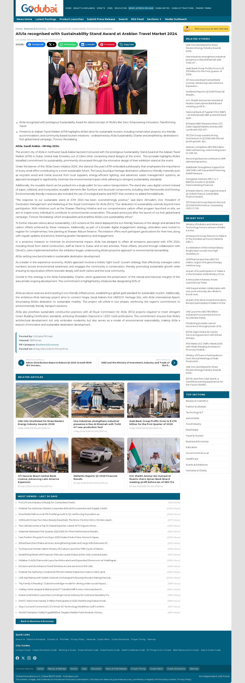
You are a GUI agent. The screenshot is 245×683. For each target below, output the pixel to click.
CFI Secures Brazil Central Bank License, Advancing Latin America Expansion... (204, 83)
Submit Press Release (101, 19)
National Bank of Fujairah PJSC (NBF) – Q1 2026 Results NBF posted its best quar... (206, 115)
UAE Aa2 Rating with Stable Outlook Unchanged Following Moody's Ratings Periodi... (65, 577)
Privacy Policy (78, 639)
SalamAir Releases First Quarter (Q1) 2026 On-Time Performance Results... (59, 531)
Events (101, 8)
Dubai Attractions (183, 8)
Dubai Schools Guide (88, 650)
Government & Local (197, 453)
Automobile (192, 418)
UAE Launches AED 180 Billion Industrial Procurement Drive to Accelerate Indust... (203, 314)
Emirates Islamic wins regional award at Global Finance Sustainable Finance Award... (206, 193)
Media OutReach (176, 19)
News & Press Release (141, 8)
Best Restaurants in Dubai (186, 650)
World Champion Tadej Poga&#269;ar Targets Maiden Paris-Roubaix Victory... (61, 612)
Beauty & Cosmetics (197, 401)
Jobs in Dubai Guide (210, 650)
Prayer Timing (203, 8)
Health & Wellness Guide (133, 650)
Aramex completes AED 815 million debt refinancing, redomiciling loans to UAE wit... (206, 150)
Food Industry (193, 424)
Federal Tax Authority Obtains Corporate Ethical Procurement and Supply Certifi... (63, 508)
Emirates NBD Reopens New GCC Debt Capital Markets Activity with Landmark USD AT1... (204, 126)
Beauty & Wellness (84, 8)
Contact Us (52, 639)
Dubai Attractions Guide (45, 650)
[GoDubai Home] (39, 8)
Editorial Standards (36, 639)
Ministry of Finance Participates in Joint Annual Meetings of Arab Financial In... (204, 358)
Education (121, 8)
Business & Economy (35, 29)
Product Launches (72, 19)
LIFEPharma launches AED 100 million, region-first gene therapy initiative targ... (204, 262)
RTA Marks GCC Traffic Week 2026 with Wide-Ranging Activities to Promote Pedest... (204, 346)
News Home (24, 19)
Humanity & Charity (196, 470)
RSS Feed (137, 19)
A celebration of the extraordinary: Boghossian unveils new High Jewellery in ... (205, 250)
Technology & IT (194, 412)
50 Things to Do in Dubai (159, 650)
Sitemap (151, 639)
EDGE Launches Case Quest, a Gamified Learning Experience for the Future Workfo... (204, 381)
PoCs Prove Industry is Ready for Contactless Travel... (47, 502)
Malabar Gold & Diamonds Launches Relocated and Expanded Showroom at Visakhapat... (68, 560)
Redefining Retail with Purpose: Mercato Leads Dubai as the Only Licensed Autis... (63, 554)
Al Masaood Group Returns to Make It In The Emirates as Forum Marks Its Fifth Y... (206, 239)
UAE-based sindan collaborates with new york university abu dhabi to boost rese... (205, 291)
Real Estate (192, 429)
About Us (20, 639)
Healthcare (192, 459)
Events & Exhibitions (197, 464)
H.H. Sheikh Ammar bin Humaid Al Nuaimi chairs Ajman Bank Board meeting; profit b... (204, 103)
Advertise (90, 639)
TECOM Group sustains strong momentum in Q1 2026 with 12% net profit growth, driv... (205, 138)
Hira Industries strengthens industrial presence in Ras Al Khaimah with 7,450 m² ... (205, 59)
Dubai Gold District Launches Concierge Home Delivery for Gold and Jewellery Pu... (64, 595)
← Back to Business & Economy (36, 621)
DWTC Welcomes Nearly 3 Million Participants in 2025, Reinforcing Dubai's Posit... (63, 600)
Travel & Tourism (194, 435)
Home (68, 8)
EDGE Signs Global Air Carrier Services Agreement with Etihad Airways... (204, 335)
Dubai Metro (163, 8)
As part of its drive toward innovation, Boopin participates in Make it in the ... (206, 303)
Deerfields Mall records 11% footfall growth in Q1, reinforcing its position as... (60, 514)
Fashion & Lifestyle (196, 406)
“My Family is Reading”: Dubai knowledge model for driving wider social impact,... (63, 583)
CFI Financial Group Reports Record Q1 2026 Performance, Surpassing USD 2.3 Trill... (205, 205)
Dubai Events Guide (110, 650)
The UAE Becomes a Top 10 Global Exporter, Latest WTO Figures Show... (58, 525)
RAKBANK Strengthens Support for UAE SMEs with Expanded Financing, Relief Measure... (205, 170)
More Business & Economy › (161, 377)
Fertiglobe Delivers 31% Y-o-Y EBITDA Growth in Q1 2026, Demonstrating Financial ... (202, 182)
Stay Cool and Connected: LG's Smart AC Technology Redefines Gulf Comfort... (62, 606)
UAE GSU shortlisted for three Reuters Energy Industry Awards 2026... (203, 48)
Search (123, 19)
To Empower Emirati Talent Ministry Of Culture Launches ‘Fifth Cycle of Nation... (62, 548)
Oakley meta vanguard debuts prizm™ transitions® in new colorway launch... (61, 589)
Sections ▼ (154, 19)
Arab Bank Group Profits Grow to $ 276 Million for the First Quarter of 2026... (205, 71)
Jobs (110, 8)
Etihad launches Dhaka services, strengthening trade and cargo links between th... (64, 543)
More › (223, 38)
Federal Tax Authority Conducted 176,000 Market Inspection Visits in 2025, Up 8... (63, 572)
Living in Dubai (23, 650)
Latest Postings (46, 19)
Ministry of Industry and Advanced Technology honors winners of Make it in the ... (205, 227)
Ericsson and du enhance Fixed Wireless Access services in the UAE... (56, 566)
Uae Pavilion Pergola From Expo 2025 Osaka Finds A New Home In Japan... (59, 537)
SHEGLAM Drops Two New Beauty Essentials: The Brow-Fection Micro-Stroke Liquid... (66, 520)
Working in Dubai (67, 650)
